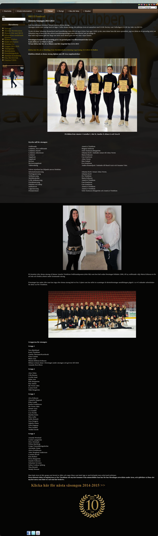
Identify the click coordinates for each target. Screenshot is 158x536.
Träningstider (9, 49)
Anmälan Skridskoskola (13, 31)
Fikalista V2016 (10, 60)
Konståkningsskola (11, 53)
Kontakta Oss (9, 44)
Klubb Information (11, 42)
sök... (4, 16)
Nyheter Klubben (10, 39)
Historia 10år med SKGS (13, 33)
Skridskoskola (9, 51)
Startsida (7, 29)
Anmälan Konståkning (12, 56)
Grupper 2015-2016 (11, 46)
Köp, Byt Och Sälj (11, 58)
